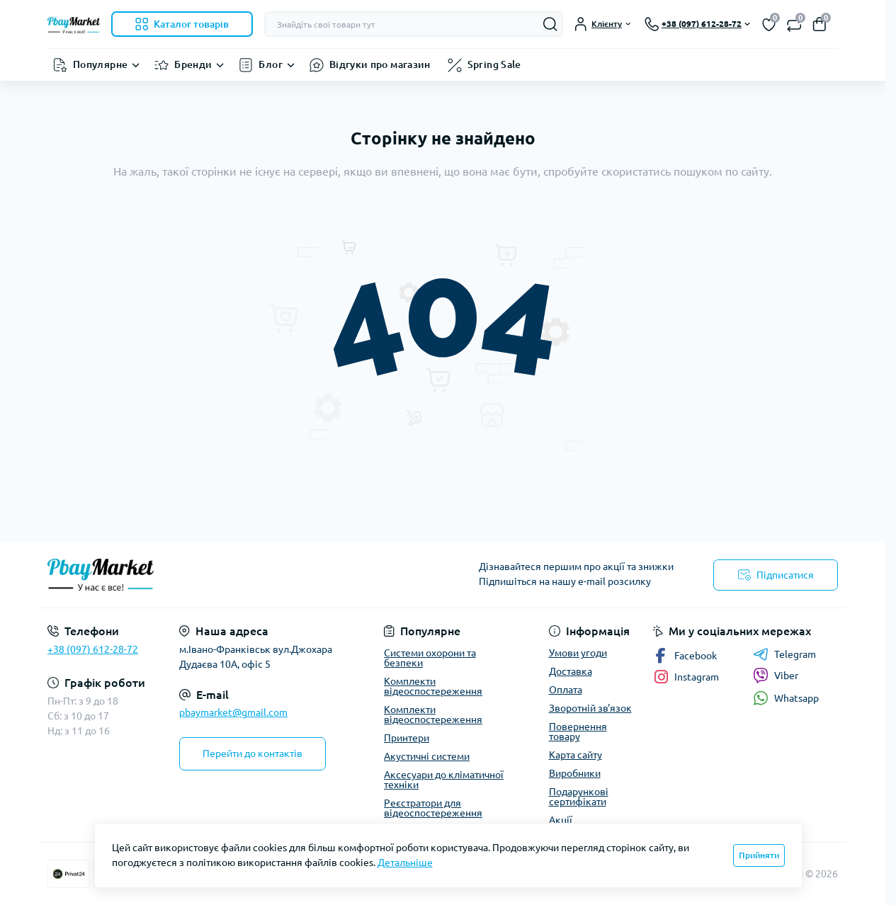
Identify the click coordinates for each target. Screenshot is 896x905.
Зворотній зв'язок (590, 708)
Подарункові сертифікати (578, 796)
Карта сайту (575, 755)
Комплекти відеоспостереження (433, 686)
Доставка (570, 671)
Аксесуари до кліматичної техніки (444, 779)
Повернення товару (578, 731)
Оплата (565, 689)
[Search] (550, 24)
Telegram (784, 654)
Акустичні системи (427, 756)
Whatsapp (786, 697)
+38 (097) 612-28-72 (92, 649)
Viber (775, 675)
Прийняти (759, 855)
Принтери (406, 738)
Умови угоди (578, 653)
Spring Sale (494, 64)
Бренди (193, 64)
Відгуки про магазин (380, 64)
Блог (270, 64)
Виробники (575, 773)
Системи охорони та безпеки (430, 657)
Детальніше (405, 862)
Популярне (100, 64)
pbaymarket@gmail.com (233, 712)
